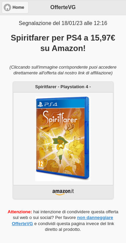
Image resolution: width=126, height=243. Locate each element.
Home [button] (18, 7)
